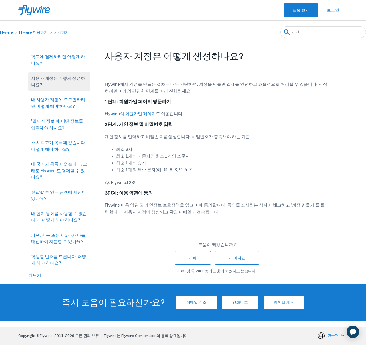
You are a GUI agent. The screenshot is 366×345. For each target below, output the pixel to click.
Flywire (6, 32)
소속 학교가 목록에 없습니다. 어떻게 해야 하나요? (58, 146)
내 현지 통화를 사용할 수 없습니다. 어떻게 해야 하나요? (59, 217)
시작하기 (61, 32)
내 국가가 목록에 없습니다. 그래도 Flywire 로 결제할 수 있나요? (59, 171)
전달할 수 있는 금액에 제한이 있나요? (58, 195)
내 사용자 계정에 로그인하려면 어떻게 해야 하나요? (58, 103)
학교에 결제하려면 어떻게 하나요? (58, 60)
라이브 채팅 (291, 302)
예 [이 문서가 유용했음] (195, 258)
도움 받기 (296, 10)
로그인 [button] (333, 10)
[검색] (323, 32)
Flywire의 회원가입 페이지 (130, 113)
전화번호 (240, 302)
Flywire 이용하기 (33, 32)
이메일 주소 (189, 302)
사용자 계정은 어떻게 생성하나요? (58, 81)
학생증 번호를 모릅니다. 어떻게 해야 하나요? (58, 260)
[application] (353, 332)
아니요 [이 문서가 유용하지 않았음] (239, 258)
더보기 (34, 275)
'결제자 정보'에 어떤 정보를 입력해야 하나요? (57, 124)
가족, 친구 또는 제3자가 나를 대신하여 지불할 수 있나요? (58, 238)
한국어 (333, 335)
